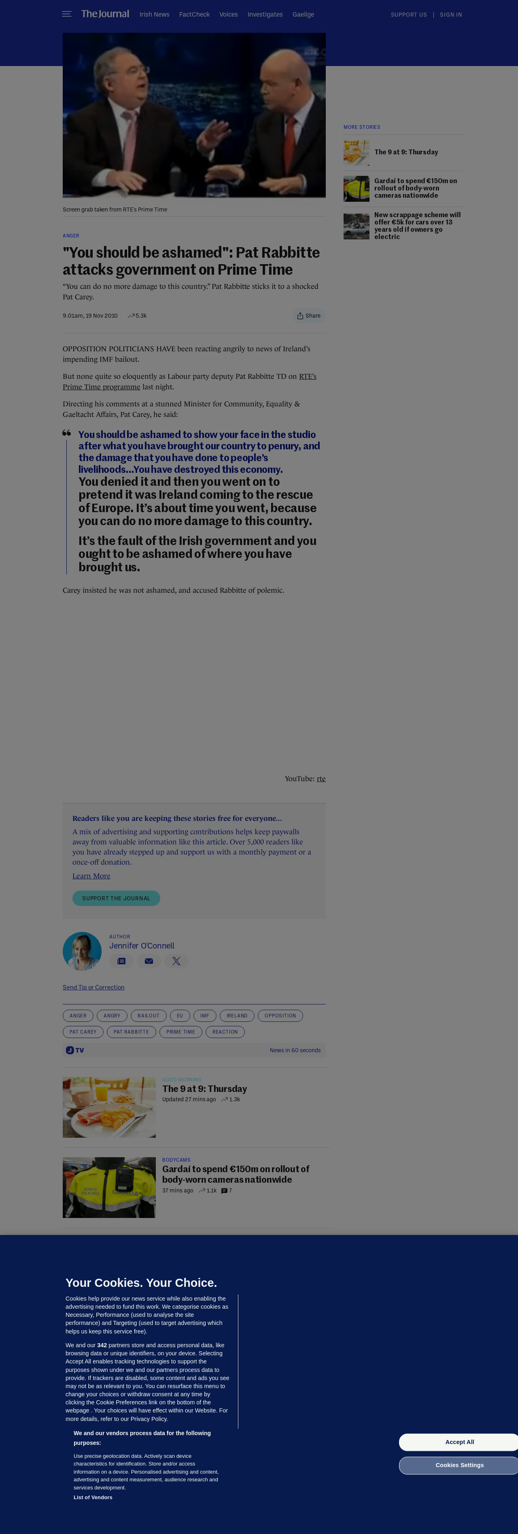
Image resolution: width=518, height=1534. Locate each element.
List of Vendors (93, 1497)
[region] (259, 1384)
